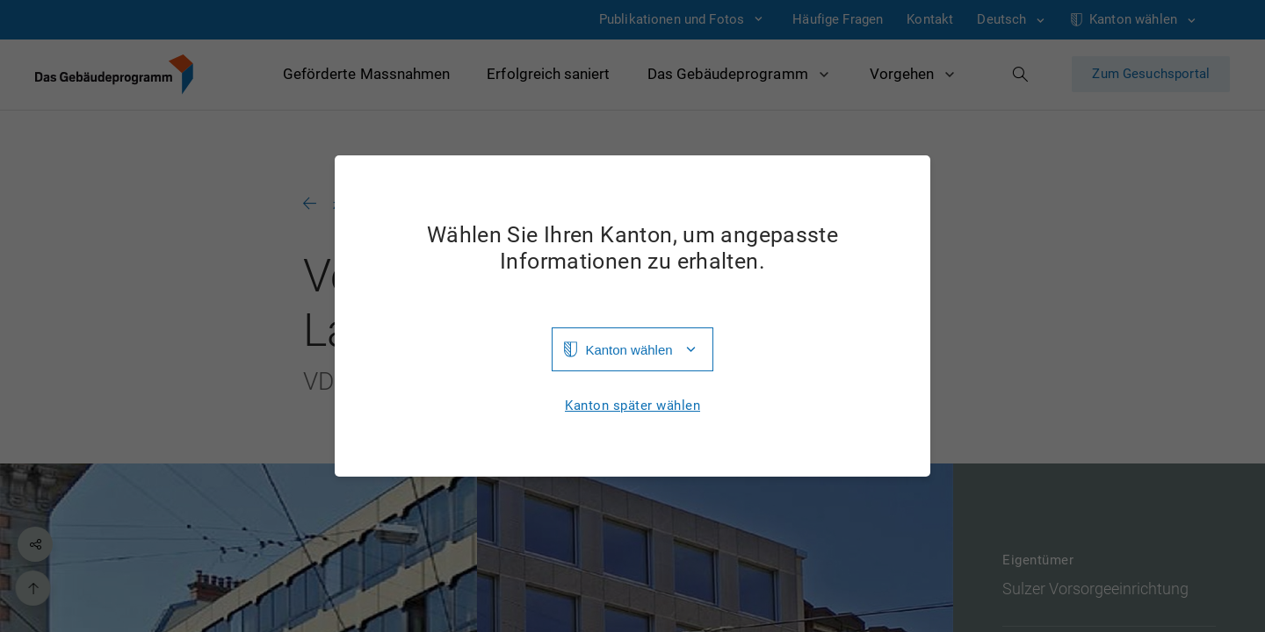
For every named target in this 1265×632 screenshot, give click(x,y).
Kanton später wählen (632, 406)
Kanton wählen (628, 349)
